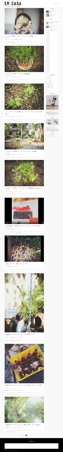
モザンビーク (7, 120)
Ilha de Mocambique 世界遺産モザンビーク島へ (53, 22)
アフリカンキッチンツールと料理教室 (53, 26)
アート (26, 231)
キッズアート (40, 231)
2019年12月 (48, 36)
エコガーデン (29, 79)
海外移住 (18, 232)
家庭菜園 (11, 80)
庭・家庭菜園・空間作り (12, 79)
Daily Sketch (51, 18)
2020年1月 (47, 34)
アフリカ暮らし (23, 79)
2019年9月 (47, 42)
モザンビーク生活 (8, 79)
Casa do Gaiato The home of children (53, 11)
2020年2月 (47, 32)
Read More (20, 39)
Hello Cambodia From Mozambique (52, 15)
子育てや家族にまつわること (13, 231)
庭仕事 (38, 269)
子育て (16, 232)
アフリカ (20, 79)
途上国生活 (13, 80)
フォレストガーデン (40, 119)
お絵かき (37, 231)
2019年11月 (48, 38)
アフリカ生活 (26, 79)
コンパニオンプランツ (33, 79)
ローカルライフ (13, 232)
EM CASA (18, 79)
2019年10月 (48, 40)
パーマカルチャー (38, 79)
